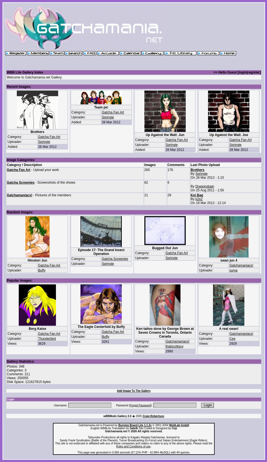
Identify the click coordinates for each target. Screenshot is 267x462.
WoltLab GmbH (179, 425)
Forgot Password (140, 405)
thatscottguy (175, 346)
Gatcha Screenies (20, 182)
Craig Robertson (153, 416)
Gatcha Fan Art (49, 137)
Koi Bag (197, 195)
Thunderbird (47, 339)
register (253, 72)
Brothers (197, 170)
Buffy (41, 270)
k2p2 (199, 199)
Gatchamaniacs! (19, 195)
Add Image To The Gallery (134, 390)
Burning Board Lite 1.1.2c (135, 425)
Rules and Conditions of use (133, 446)
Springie (44, 142)
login (243, 72)
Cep (232, 339)
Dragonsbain (204, 186)
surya (233, 270)
